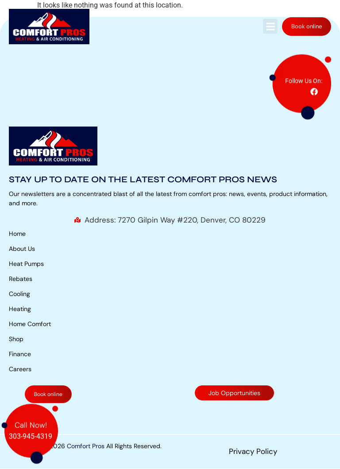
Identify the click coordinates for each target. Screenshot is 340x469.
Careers (20, 369)
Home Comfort (30, 324)
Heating (20, 309)
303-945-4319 (30, 435)
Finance (20, 354)
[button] (270, 26)
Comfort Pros (85, 446)
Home (17, 234)
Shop (16, 339)
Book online (306, 26)
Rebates (20, 279)
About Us (22, 249)
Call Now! (31, 424)
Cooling (19, 294)
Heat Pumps (26, 264)
